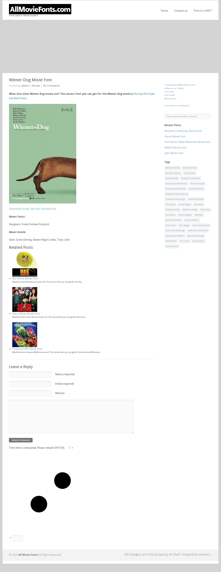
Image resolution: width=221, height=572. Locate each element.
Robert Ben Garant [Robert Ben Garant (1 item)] (174, 220)
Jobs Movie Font (174, 153)
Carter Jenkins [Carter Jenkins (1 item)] (190, 173)
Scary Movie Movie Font (26, 313)
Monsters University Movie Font (183, 131)
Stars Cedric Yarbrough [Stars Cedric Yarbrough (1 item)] (175, 230)
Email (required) (64, 383)
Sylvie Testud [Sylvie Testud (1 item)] (171, 241)
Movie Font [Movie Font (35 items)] (205, 210)
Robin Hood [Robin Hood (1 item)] (171, 225)
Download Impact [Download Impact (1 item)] (196, 199)
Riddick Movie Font (175, 147)
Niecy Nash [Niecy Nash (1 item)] (170, 215)
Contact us (181, 10)
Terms (164, 10)
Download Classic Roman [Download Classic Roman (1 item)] (177, 194)
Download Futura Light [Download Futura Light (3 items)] (175, 199)
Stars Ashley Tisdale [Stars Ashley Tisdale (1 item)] (200, 225)
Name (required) (65, 374)
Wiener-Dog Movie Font (30, 79)
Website (60, 393)
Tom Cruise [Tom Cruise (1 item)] (184, 241)
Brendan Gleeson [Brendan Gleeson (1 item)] (173, 173)
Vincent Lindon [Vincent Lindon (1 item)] (172, 246)
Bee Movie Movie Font (25, 278)
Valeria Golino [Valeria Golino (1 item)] (198, 241)
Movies (36, 85)
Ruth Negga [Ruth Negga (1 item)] (184, 225)
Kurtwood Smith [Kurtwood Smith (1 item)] (173, 210)
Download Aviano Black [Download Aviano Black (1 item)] (176, 189)
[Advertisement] (110, 46)
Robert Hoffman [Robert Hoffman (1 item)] (192, 220)
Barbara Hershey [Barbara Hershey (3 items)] (173, 168)
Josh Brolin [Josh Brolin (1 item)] (198, 204)
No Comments (51, 85)
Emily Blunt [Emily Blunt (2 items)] (170, 204)
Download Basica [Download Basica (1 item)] (196, 189)
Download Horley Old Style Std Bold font (32, 208)
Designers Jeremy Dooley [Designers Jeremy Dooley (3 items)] (176, 184)
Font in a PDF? (203, 10)
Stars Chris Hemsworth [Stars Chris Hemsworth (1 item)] (198, 230)
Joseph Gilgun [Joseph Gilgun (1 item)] (185, 204)
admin (25, 85)
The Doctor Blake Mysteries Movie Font (188, 142)
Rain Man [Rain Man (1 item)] (199, 215)
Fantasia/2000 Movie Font (27, 348)
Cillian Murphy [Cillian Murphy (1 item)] (172, 178)
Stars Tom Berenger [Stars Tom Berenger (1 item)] (195, 236)
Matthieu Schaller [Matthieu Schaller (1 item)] (190, 210)
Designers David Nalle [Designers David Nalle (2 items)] (190, 178)
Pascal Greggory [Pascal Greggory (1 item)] (185, 215)
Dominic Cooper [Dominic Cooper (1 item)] (197, 184)
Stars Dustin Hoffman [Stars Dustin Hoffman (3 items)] (175, 236)
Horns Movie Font (175, 136)
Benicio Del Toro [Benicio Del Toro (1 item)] (190, 168)
